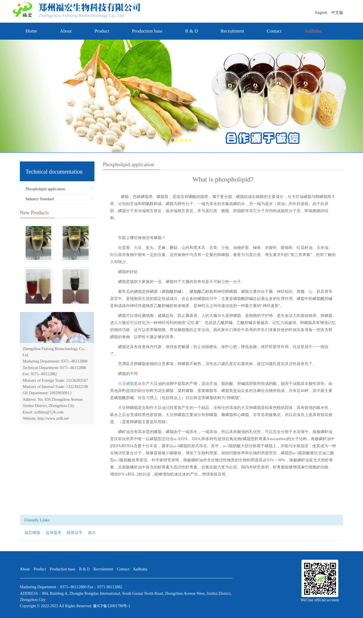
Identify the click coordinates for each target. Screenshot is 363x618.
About (66, 31)
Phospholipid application (45, 189)
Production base (147, 31)
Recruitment (232, 31)
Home (31, 31)
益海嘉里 (54, 532)
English (323, 12)
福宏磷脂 (32, 532)
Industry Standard (40, 199)
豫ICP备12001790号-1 (111, 606)
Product (101, 31)
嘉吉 (92, 532)
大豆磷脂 (126, 384)
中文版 (337, 12)
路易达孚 (75, 532)
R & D (191, 31)
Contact (274, 31)
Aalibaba (140, 569)
